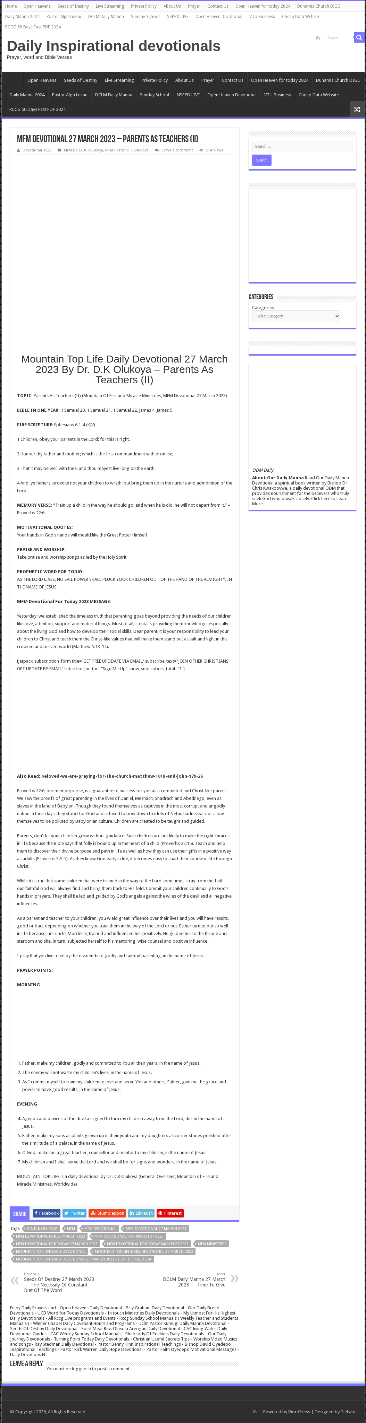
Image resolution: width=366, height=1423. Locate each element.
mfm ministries (212, 1244)
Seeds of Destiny (73, 6)
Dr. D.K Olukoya (42, 1228)
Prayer (194, 6)
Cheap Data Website (301, 16)
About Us (172, 6)
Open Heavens (37, 6)
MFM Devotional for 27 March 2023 (50, 1236)
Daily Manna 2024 (22, 16)
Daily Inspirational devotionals (114, 45)
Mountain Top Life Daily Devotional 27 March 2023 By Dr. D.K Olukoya (83, 1259)
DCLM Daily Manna (106, 16)
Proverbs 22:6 (30, 512)
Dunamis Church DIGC (318, 6)
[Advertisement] (124, 206)
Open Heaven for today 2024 (262, 6)
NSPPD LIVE (178, 16)
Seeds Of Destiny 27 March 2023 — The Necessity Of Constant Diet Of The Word (59, 1282)
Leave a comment (177, 150)
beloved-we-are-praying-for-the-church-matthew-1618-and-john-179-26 (122, 776)
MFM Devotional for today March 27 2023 (148, 1244)
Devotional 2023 (37, 150)
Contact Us (217, 6)
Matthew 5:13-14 (90, 646)
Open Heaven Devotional (219, 16)
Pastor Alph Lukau (64, 16)
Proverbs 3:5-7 (51, 858)
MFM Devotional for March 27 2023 (129, 1236)
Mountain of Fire (193, 1176)
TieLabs (348, 1411)
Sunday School (145, 16)
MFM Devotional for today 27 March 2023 (57, 1244)
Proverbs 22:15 (177, 843)
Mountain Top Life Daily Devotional (50, 1251)
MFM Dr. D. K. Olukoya (83, 150)
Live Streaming (110, 6)
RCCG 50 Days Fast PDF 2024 (33, 27)
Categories (263, 307)
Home (11, 6)
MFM (71, 1228)
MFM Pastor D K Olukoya (127, 150)
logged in (81, 1368)
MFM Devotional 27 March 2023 (156, 1228)
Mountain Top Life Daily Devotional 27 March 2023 (144, 1251)
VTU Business (262, 16)
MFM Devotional (100, 1228)
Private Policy (144, 6)
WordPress (299, 1411)
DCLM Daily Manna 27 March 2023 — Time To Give (189, 1279)
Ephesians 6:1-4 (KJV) (74, 424)
